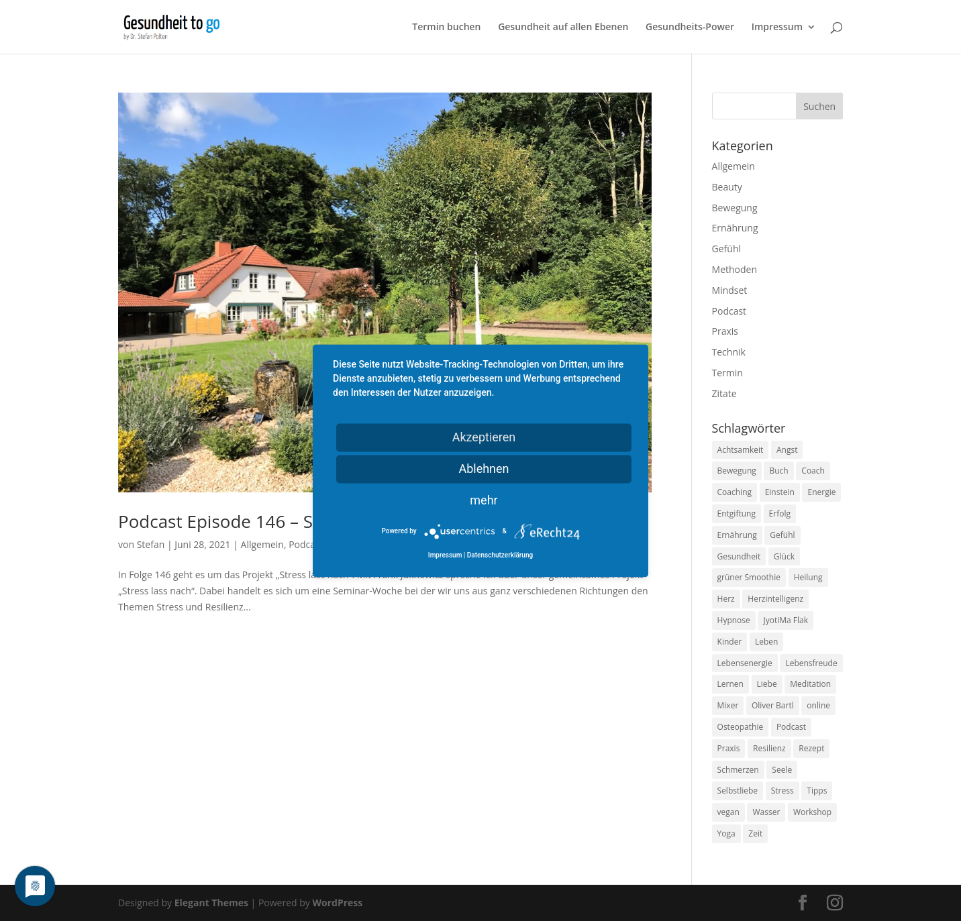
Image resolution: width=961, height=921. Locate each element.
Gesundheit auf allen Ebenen (563, 27)
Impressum (777, 27)
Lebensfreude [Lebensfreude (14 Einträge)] (811, 663)
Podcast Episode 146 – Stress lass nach (275, 521)
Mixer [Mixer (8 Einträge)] (728, 705)
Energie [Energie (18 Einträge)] (821, 492)
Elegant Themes (211, 902)
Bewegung (735, 207)
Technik (729, 351)
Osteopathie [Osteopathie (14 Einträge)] (740, 727)
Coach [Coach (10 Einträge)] (813, 470)
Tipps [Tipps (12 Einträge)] (817, 790)
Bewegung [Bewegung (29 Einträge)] (736, 470)
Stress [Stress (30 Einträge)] (782, 790)
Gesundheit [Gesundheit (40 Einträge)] (739, 556)
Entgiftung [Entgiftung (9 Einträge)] (736, 513)
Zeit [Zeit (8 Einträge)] (755, 833)
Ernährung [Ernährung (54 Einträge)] (737, 535)
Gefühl (726, 248)
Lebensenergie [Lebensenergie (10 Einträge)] (744, 663)
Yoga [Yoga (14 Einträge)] (726, 833)
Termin (727, 372)
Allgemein (262, 544)
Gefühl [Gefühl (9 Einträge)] (782, 535)
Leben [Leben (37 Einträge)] (766, 641)
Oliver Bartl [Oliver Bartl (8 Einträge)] (773, 705)
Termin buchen (446, 27)
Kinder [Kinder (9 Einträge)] (729, 641)
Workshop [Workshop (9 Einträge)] (812, 812)
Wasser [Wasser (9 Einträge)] (766, 812)
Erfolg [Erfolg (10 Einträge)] (780, 513)
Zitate (724, 393)
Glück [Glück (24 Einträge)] (784, 556)
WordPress (337, 902)
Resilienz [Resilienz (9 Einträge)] (769, 748)
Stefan (151, 544)
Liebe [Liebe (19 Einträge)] (767, 684)
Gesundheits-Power (690, 27)
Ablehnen (483, 469)
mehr (483, 500)
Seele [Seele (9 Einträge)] (782, 769)
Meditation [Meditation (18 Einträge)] (810, 684)
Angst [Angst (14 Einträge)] (786, 449)
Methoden (734, 269)
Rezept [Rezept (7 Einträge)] (811, 748)
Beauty (727, 186)
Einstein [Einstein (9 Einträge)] (780, 492)
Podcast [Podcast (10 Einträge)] (791, 727)
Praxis (725, 331)
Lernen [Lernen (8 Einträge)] (730, 684)
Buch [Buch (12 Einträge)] (778, 470)
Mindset (730, 290)
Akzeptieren (484, 437)
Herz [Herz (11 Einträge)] (726, 598)
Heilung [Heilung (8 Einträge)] (808, 577)
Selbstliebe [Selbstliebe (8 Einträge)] (737, 790)
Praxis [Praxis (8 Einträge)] (728, 748)
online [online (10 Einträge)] (818, 705)
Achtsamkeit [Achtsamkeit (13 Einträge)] (740, 449)
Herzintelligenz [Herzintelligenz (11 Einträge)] (775, 598)
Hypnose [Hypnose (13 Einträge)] (733, 620)
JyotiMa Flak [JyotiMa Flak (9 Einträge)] (785, 620)
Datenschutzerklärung (500, 555)
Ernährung (735, 227)
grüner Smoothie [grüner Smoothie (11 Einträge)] (748, 577)
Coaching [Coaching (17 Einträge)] (734, 492)
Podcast (306, 544)
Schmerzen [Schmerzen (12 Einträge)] (738, 769)
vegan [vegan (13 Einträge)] (728, 812)
